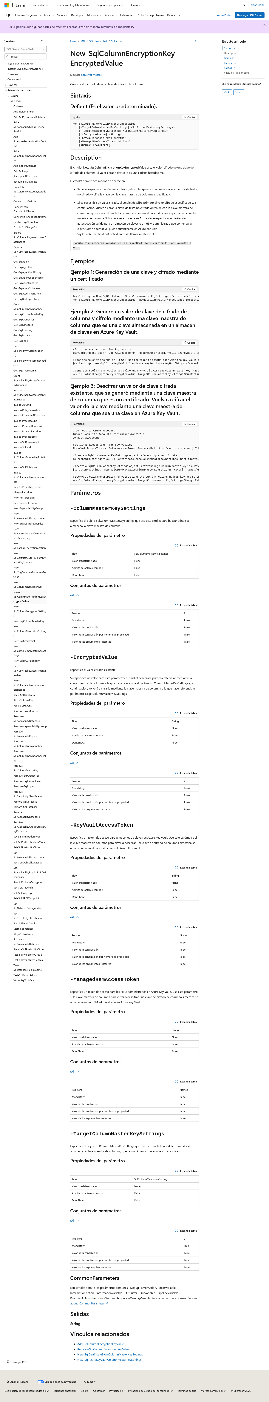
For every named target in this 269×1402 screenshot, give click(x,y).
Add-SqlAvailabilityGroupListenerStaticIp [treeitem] (29, 126)
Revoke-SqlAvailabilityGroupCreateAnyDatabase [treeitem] (29, 826)
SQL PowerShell (98, 41)
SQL (83, 41)
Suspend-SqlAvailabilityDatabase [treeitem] (26, 941)
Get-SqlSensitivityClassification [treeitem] (28, 348)
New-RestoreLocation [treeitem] (25, 503)
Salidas (229, 68)
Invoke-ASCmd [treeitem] (22, 404)
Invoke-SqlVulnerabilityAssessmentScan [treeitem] (29, 477)
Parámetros (232, 63)
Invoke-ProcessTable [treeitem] (25, 436)
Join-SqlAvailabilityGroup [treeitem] (27, 487)
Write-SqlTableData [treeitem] (24, 980)
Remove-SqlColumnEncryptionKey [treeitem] (27, 744)
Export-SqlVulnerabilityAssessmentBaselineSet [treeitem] (29, 237)
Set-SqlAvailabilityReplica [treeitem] (27, 862)
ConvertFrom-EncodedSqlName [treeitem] (23, 209)
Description (230, 53)
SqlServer (116, 41)
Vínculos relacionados (236, 72)
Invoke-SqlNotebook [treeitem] (25, 467)
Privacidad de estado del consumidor (149, 1390)
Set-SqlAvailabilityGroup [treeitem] (27, 847)
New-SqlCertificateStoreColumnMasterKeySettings (110, 1354)
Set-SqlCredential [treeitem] (23, 887)
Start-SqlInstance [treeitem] (23, 928)
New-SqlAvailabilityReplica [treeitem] (28, 523)
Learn (73, 41)
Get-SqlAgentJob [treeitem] (23, 267)
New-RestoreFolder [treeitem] (24, 497)
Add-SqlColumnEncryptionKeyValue (100, 1344)
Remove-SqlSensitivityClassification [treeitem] (28, 794)
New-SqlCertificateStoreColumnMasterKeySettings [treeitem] (29, 557)
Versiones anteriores (64, 1390)
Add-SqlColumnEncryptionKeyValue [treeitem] (29, 155)
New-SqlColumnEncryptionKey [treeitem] (27, 584)
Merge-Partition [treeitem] (22, 492)
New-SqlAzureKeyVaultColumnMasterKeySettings (109, 1359)
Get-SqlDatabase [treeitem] (23, 324)
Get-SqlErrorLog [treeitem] (22, 330)
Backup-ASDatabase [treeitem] (25, 176)
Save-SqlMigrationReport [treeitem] (27, 836)
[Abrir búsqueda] (244, 5)
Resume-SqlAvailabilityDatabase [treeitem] (26, 814)
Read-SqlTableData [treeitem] (24, 695)
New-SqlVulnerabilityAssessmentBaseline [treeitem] (29, 670)
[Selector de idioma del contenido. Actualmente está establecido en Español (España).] (18, 1382)
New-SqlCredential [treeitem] (24, 641)
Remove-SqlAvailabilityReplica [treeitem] (25, 734)
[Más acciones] (195, 41)
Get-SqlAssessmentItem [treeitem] (27, 293)
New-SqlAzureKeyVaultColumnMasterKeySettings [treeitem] (29, 533)
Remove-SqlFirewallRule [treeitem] (27, 781)
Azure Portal (224, 15)
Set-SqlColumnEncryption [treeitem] (28, 882)
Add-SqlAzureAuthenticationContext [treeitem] (29, 141)
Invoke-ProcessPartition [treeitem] (27, 431)
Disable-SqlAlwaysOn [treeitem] (25, 222)
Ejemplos (230, 58)
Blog (83, 1390)
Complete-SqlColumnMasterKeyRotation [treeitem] (29, 191)
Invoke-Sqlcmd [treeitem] (22, 447)
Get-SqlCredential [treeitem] (23, 319)
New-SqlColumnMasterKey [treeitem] (28, 621)
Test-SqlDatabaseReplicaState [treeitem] (27, 967)
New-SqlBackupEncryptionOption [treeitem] (29, 546)
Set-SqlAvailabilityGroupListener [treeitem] (29, 855)
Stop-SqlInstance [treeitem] (23, 934)
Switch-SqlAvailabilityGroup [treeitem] (29, 949)
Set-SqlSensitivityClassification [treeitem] (28, 916)
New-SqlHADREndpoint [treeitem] (26, 660)
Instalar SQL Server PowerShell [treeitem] (25, 68)
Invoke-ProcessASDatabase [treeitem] (29, 415)
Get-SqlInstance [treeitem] (22, 335)
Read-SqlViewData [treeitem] (24, 700)
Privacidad (115, 1390)
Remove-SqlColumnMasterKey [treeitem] (25, 768)
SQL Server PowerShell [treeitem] (20, 63)
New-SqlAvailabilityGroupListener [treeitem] (29, 516)
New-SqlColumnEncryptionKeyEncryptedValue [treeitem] (29, 596)
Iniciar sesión (257, 5)
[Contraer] (42, 41)
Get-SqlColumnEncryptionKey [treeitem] (27, 306)
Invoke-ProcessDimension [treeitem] (28, 426)
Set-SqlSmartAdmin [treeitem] (24, 923)
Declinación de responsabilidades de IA (26, 1390)
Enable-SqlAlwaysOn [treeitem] (25, 227)
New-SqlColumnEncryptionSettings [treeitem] (30, 611)
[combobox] (25, 49)
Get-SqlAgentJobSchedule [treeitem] (28, 277)
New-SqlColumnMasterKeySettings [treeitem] (29, 630)
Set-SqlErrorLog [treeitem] (22, 893)
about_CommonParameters (88, 1303)
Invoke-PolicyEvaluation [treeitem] (27, 410)
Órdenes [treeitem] (18, 106)
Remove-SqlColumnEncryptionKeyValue (103, 1349)
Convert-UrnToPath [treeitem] (24, 201)
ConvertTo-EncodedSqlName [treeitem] (30, 216)
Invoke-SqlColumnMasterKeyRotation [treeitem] (29, 457)
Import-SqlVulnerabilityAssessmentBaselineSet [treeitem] (29, 394)
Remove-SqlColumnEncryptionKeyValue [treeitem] (29, 755)
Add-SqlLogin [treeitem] (21, 171)
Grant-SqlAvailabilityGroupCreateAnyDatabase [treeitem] (29, 380)
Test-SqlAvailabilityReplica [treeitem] (28, 960)
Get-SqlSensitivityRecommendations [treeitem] (29, 360)
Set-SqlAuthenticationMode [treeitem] (29, 842)
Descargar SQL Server (249, 15)
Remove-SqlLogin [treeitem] (23, 786)
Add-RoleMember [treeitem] (23, 111)
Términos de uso (187, 1390)
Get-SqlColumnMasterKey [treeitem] (28, 314)
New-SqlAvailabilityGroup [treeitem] (28, 508)
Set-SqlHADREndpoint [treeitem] (26, 898)
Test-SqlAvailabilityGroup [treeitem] (27, 954)
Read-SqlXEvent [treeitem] (22, 705)
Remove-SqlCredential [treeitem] (26, 775)
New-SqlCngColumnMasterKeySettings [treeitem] (30, 572)
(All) (74, 595)
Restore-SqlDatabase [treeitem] (25, 807)
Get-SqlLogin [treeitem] (21, 341)
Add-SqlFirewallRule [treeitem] (24, 165)
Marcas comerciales (212, 1390)
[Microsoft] (6, 5)
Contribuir (99, 1390)
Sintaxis (230, 48)
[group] (134, 298)
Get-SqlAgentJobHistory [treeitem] (27, 272)
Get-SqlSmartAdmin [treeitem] (25, 370)
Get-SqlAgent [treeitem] (21, 261)
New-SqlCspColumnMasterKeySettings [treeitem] (29, 650)
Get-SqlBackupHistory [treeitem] (26, 299)
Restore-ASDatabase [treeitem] (25, 801)
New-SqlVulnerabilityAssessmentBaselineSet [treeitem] (29, 685)
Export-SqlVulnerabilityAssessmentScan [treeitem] (29, 251)
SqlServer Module (91, 74)
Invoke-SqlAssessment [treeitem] (26, 442)
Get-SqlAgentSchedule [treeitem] (26, 288)
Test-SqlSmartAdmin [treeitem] (25, 975)
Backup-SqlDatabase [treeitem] (25, 181)
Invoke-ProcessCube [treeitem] (25, 420)
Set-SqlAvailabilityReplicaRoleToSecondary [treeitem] (29, 872)
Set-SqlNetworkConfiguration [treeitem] (27, 906)
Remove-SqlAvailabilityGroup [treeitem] (30, 726)
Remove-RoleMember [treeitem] (25, 711)
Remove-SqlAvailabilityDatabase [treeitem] (26, 718)
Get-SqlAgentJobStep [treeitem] (25, 283)
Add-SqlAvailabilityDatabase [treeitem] (29, 117)
